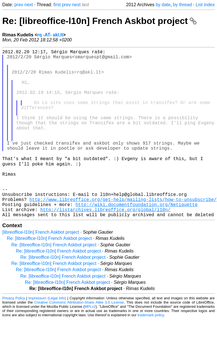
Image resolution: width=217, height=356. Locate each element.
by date (163, 4)
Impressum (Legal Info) (47, 335)
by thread (182, 4)
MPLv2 (90, 343)
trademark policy (151, 352)
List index (205, 4)
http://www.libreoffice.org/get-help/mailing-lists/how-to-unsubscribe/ (122, 232)
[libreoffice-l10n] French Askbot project (40, 268)
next (28, 4)
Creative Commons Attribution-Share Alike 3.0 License (79, 339)
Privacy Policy (13, 335)
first (57, 4)
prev (18, 4)
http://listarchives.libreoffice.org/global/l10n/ (105, 245)
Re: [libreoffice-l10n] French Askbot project (99, 21)
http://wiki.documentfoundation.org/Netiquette (136, 239)
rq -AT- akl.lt (50, 34)
